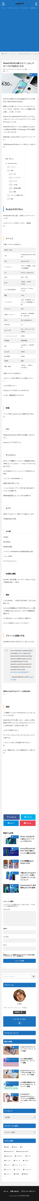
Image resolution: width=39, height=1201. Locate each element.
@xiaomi (21, 653)
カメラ (13, 181)
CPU (12, 174)
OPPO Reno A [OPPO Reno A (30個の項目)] (10, 1151)
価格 (12, 192)
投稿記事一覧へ (19, 1012)
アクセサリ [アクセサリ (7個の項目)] (19, 1156)
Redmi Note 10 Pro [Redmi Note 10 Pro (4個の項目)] (23, 1151)
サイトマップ (24, 8)
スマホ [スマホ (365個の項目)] (26, 1160)
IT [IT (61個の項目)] (22, 1147)
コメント (6, 909)
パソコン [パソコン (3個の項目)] (17, 1169)
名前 (5, 928)
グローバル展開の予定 (15, 195)
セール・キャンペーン (12, 1059)
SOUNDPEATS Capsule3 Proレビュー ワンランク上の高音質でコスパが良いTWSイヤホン (28, 1098)
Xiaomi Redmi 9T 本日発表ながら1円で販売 (28, 886)
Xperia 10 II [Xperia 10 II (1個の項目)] (9, 1156)
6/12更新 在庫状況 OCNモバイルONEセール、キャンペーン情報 (27, 1084)
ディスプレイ (15, 177)
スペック (11, 167)
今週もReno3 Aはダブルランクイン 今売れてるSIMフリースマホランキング (28, 876)
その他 (13, 184)
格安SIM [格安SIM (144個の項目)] (25, 1174)
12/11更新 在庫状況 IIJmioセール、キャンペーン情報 (27, 1061)
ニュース (12, 53)
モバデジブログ (24, 1196)
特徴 (10, 170)
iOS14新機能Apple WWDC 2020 (27, 862)
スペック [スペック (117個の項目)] (17, 1160)
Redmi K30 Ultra (11, 163)
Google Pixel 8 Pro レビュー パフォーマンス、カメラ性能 (27, 1049)
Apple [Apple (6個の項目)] (7, 1147)
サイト (5, 945)
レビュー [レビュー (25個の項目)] (8, 1174)
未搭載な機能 (15, 188)
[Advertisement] (19, 29)
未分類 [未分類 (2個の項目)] (17, 1174)
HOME (5, 53)
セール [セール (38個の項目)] (8, 1165)
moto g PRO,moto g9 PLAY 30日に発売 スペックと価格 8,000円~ (28, 851)
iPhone (16, 861)
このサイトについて (13, 8)
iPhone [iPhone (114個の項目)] (15, 1147)
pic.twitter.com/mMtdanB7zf (20, 672)
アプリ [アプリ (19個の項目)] (29, 1156)
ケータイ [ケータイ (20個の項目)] (8, 1160)
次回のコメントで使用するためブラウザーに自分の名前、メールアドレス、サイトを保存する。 (19, 955)
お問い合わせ (34, 8)
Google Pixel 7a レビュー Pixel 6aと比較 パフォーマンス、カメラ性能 (27, 1072)
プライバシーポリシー (28, 1191)
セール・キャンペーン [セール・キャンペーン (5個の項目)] (20, 1165)
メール (5, 936)
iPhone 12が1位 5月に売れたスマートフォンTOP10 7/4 (27, 839)
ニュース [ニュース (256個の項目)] (8, 1169)
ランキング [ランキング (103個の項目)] (28, 1169)
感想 (10, 199)
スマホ (7, 71)
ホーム (3, 8)
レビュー (16, 1094)
